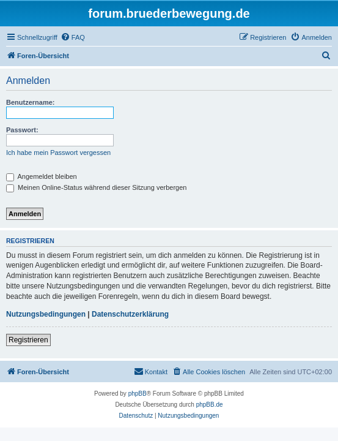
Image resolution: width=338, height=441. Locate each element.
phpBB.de (209, 404)
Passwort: (22, 130)
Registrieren (28, 340)
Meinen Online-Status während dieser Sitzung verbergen (96, 187)
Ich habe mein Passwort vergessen (58, 152)
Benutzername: (30, 102)
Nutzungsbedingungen (46, 314)
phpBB (137, 393)
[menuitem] (73, 37)
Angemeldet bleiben (41, 176)
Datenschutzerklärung (130, 314)
